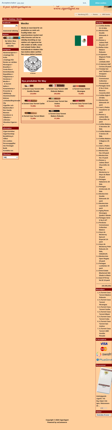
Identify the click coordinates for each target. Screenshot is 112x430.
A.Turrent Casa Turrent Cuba (81, 103)
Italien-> (6, 86)
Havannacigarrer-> (10, 53)
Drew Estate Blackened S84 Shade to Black (105, 273)
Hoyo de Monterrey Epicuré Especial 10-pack (103, 237)
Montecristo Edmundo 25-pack (104, 102)
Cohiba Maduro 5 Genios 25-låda (105, 133)
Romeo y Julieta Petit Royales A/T (103, 42)
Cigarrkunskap (8, 134)
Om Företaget (8, 146)
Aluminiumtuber (9, 96)
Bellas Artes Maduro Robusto (103, 49)
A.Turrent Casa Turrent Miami (33, 116)
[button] (82, 14)
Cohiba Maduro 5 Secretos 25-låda (105, 126)
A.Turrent (7, 84)
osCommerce (62, 422)
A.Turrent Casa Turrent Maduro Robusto (105, 295)
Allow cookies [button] (100, 3)
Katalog (12, 19)
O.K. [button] (84, 3)
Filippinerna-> (8, 77)
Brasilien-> (7, 67)
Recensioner (101, 365)
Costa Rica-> (8, 69)
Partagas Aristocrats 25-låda (104, 189)
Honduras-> (7, 79)
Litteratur (6, 120)
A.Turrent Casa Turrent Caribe (33, 103)
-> (6, 81)
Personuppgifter (9, 143)
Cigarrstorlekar (9, 131)
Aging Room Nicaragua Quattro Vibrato (105, 213)
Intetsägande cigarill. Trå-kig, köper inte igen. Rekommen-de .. (103, 401)
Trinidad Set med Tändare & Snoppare (105, 71)
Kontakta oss (8, 150)
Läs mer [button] (20, 3)
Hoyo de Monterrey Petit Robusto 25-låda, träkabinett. (105, 249)
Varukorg (99, 23)
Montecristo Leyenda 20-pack (103, 205)
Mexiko (19, 19)
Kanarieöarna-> (9, 89)
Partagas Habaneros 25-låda (104, 181)
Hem (5, 19)
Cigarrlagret (64, 420)
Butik (5, 148)
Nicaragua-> (7, 65)
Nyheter (6, 34)
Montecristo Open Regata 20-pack (104, 258)
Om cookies (7, 141)
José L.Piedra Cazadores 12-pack (104, 109)
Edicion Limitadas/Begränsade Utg (11, 100)
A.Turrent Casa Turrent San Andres (105, 323)
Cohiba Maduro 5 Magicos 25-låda (105, 141)
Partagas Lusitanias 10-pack (104, 266)
